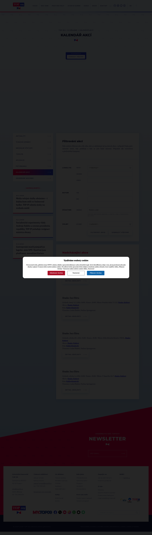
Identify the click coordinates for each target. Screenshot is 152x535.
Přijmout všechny (96, 273)
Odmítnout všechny (56, 273)
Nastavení (76, 273)
